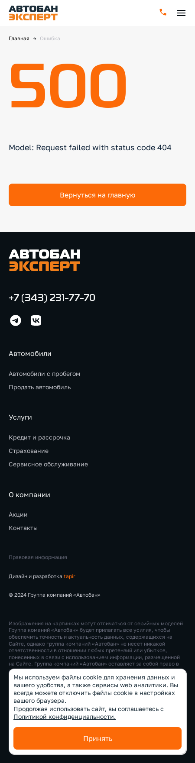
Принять (97, 738)
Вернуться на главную (97, 195)
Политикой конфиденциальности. (64, 716)
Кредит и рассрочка (39, 437)
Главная (19, 38)
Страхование (29, 450)
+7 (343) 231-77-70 (52, 298)
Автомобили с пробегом (44, 373)
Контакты (23, 527)
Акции (18, 514)
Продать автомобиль (40, 387)
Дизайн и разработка (42, 576)
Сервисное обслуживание (48, 464)
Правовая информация (38, 557)
